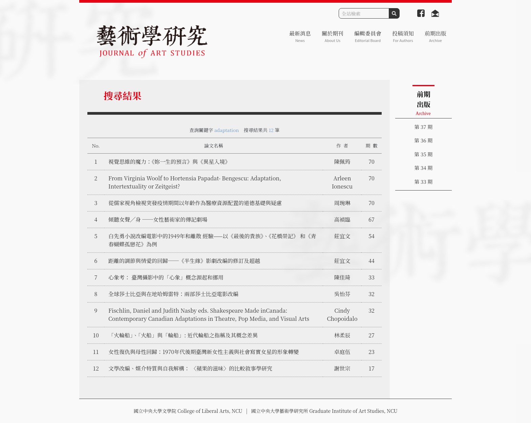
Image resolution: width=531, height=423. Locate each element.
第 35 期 (423, 154)
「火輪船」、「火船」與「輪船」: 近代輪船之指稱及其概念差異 (183, 335)
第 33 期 (423, 181)
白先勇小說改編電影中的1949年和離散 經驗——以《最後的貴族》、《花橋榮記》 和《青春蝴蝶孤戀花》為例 (212, 240)
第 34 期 (423, 167)
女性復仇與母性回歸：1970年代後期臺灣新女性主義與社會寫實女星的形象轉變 (203, 352)
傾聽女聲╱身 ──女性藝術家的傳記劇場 (157, 219)
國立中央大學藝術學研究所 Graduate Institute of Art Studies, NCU (324, 410)
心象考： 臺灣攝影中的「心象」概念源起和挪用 (166, 277)
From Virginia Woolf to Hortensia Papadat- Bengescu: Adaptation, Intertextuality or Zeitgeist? (194, 182)
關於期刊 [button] (332, 36)
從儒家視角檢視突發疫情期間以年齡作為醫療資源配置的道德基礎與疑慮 (195, 203)
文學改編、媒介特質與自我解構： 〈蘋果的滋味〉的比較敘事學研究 (190, 368)
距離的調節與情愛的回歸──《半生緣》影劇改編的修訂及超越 (184, 261)
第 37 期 (423, 126)
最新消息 (300, 36)
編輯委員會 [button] (367, 36)
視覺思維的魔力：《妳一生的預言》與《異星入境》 (169, 161)
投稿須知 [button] (403, 36)
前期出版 (435, 36)
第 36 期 (423, 140)
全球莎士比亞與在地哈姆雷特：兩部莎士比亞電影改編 (173, 294)
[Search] (364, 13)
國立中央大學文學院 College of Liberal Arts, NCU (187, 410)
